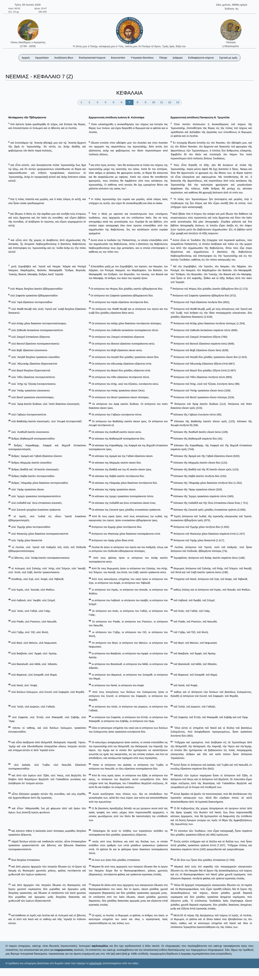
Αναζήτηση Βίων (63, 57)
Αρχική (26, 57)
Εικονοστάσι (118, 57)
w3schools (95, 963)
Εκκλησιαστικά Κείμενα (92, 57)
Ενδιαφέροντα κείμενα (201, 57)
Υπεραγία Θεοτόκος (142, 57)
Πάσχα (163, 57)
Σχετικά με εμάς (228, 57)
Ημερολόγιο (42, 57)
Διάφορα (177, 57)
